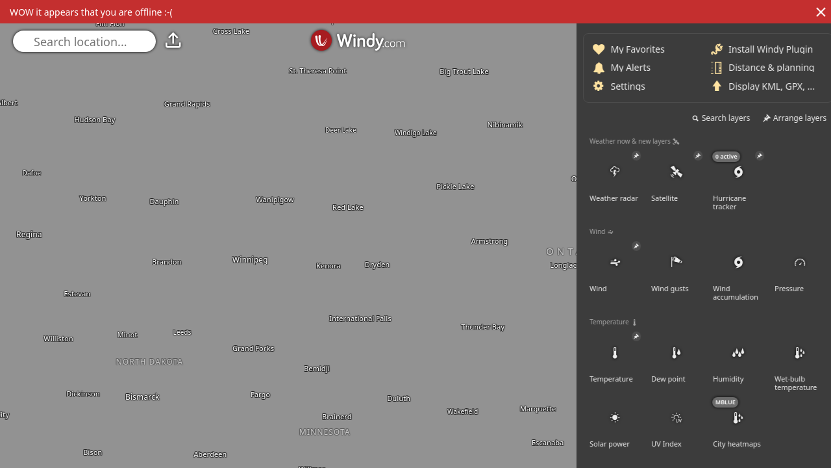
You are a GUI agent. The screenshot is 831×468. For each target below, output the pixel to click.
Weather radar (743, 177)
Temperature (743, 358)
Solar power (743, 423)
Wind (743, 267)
